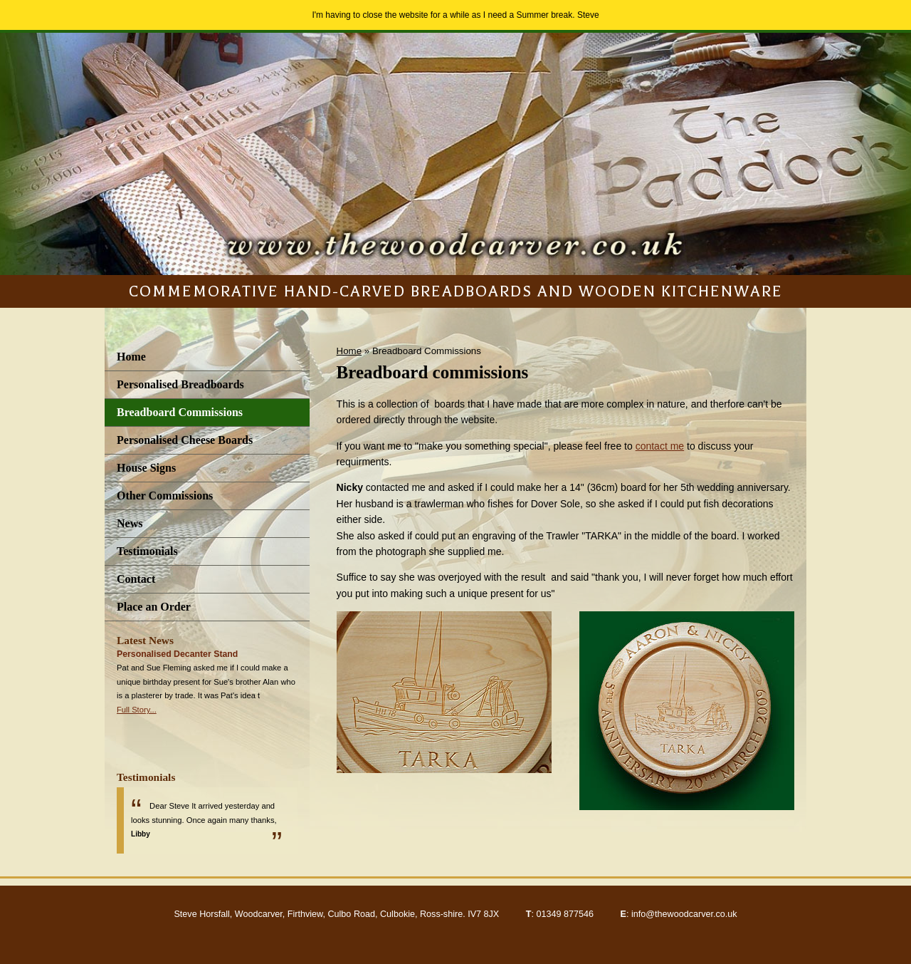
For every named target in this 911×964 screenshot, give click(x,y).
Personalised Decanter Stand (177, 654)
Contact (136, 579)
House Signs (146, 468)
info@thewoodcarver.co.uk (684, 914)
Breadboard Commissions (180, 412)
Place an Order (154, 607)
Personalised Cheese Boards (185, 440)
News (129, 523)
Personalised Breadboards (180, 384)
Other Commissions (165, 495)
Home (131, 357)
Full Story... (137, 709)
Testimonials (147, 551)
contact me (660, 446)
